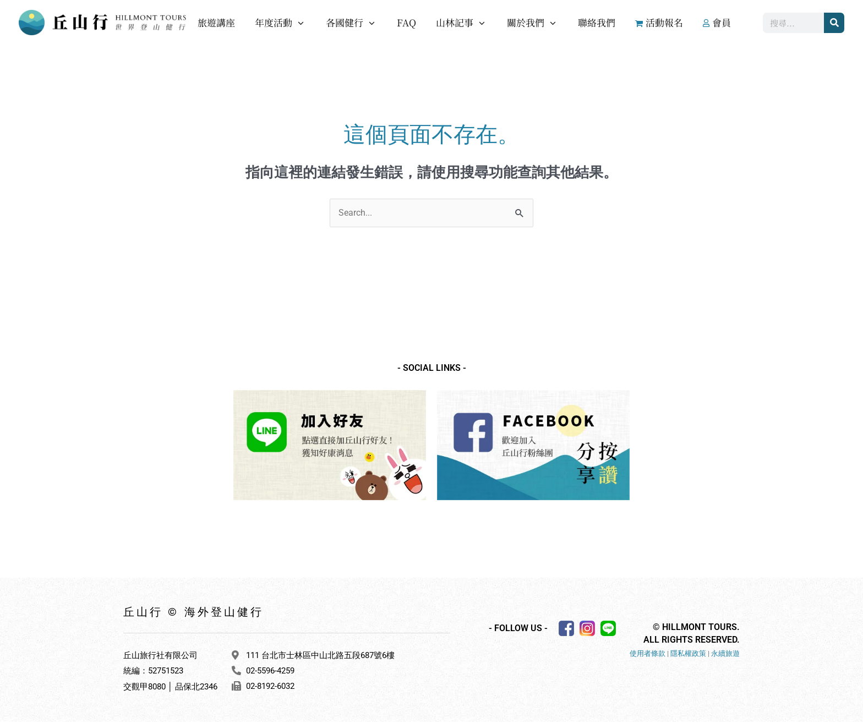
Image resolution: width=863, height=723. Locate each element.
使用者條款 (647, 654)
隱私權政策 (688, 654)
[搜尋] (834, 23)
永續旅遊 (725, 654)
